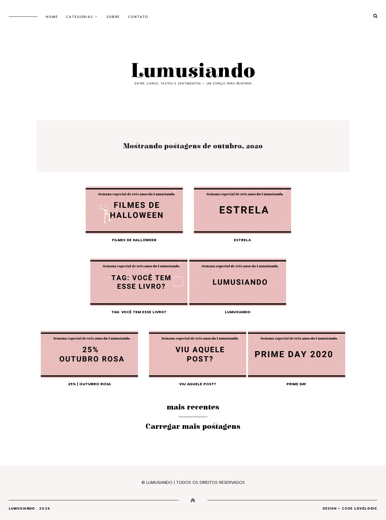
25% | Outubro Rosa (89, 384)
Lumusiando (193, 71)
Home (52, 16)
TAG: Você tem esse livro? (138, 312)
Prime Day (296, 384)
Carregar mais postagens (193, 426)
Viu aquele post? (197, 384)
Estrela (242, 240)
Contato (138, 16)
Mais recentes (193, 407)
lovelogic (365, 508)
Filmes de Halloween (134, 240)
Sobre (113, 16)
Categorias (79, 16)
